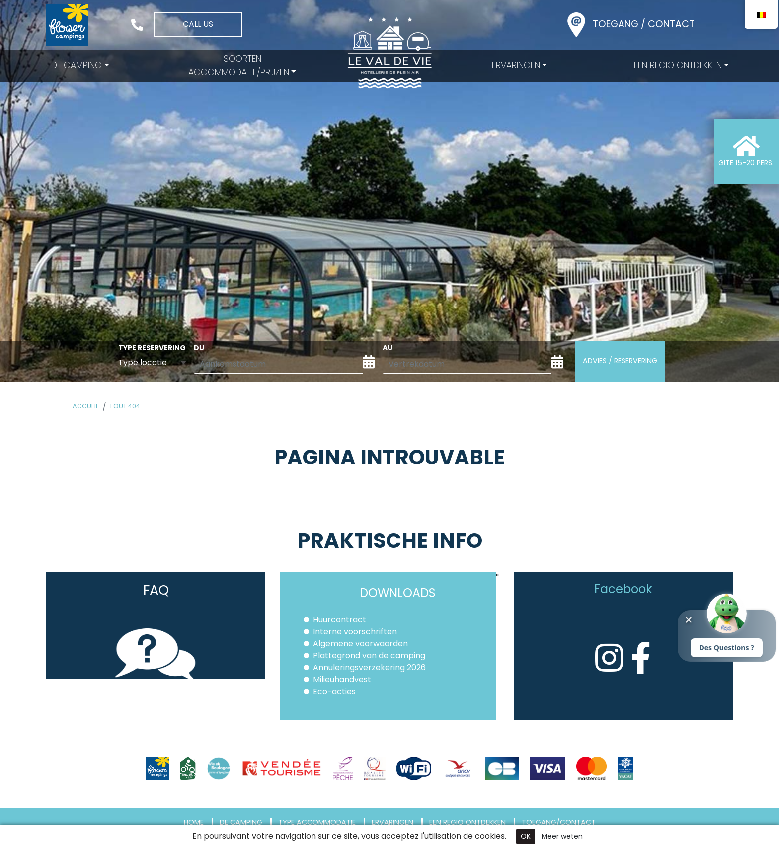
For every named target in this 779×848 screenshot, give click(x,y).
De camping (241, 823)
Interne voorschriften (355, 631)
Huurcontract (339, 619)
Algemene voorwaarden (360, 643)
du (199, 348)
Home (194, 823)
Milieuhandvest (342, 679)
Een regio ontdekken (467, 823)
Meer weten (562, 836)
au (387, 348)
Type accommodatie (317, 823)
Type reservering (152, 348)
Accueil (85, 406)
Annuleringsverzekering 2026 (369, 667)
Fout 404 (125, 406)
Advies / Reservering (620, 361)
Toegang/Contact (559, 823)
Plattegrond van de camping (369, 655)
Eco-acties (334, 691)
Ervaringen (392, 823)
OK (526, 836)
